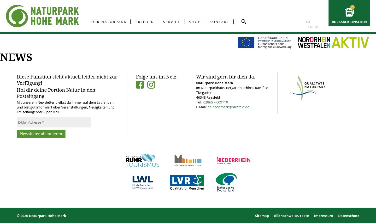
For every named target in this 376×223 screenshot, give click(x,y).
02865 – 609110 (215, 102)
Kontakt (219, 21)
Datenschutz (348, 215)
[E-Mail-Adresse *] (54, 122)
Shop (195, 21)
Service (172, 21)
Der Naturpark (109, 21)
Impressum (323, 215)
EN (310, 26)
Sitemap (262, 215)
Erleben (144, 21)
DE (308, 22)
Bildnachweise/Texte (291, 215)
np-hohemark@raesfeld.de (228, 107)
